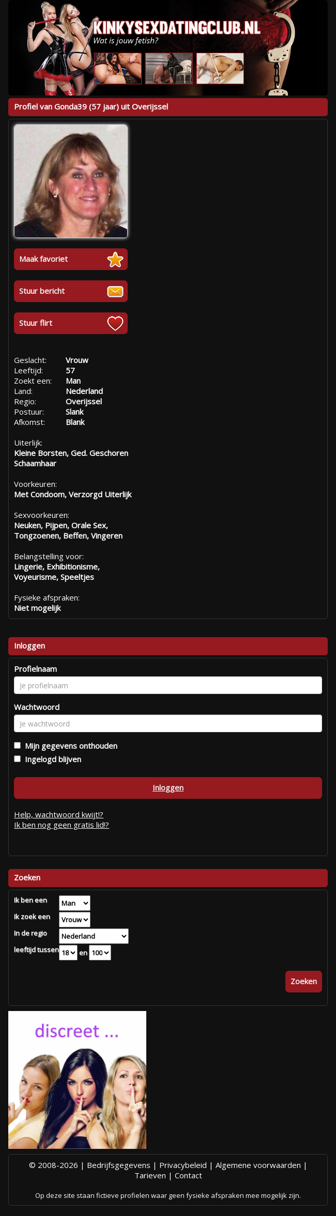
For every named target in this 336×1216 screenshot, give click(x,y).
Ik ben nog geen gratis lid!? (61, 824)
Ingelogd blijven (51, 759)
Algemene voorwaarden (258, 1165)
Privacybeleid (183, 1165)
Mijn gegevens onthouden (69, 745)
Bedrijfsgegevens (118, 1165)
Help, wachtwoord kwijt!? (58, 814)
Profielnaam (35, 669)
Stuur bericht (42, 291)
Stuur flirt (35, 323)
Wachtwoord (36, 707)
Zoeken (304, 981)
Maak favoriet (43, 259)
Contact (188, 1175)
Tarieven (150, 1175)
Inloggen (168, 787)
